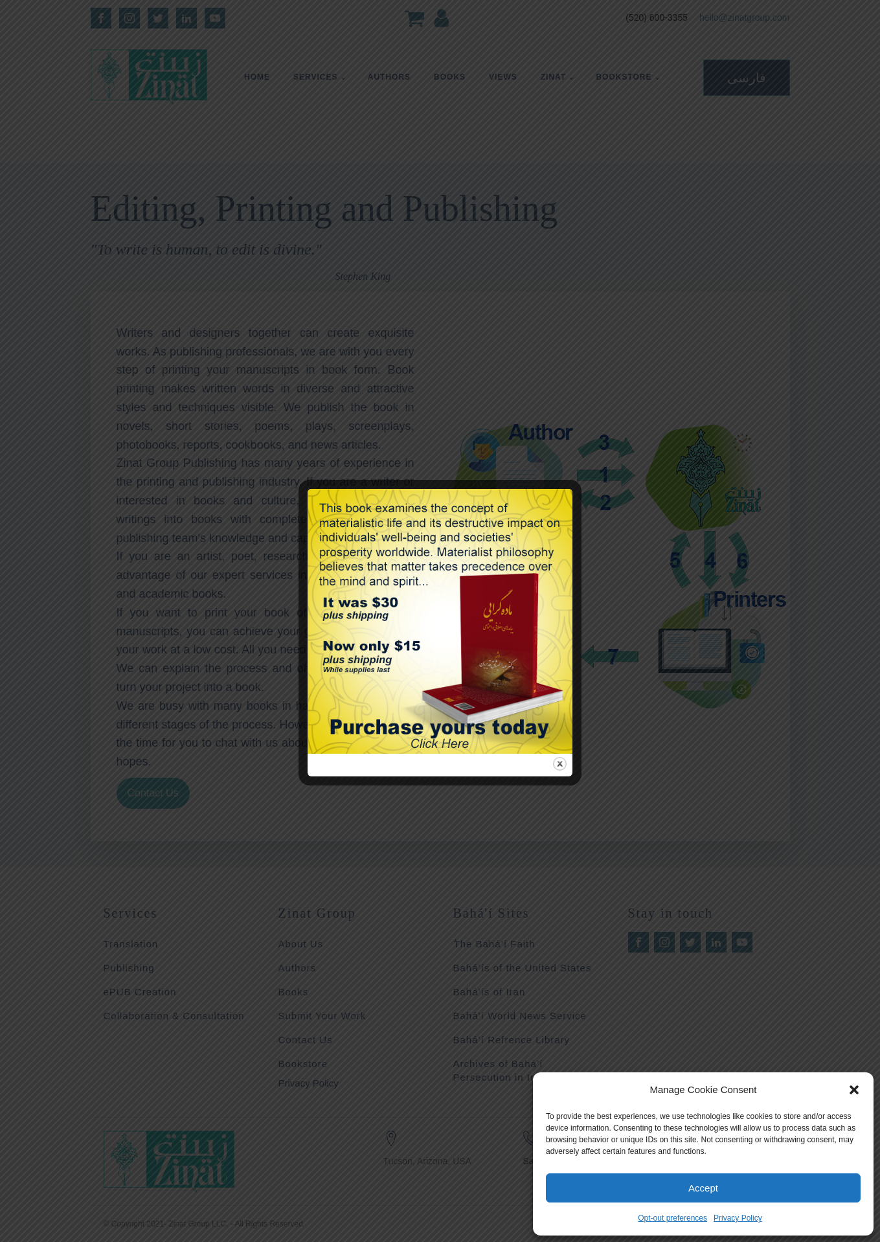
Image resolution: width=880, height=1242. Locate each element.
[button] (854, 1089)
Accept (703, 1187)
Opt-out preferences (672, 1218)
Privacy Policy (738, 1218)
